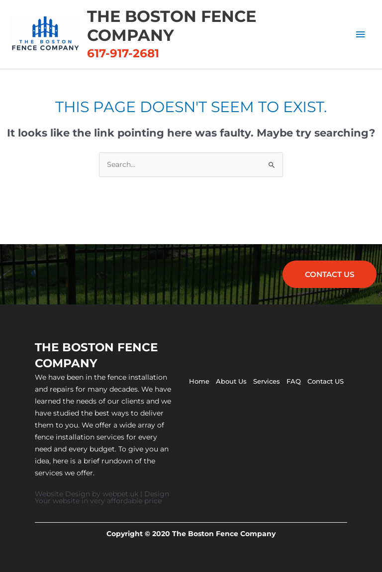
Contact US (325, 381)
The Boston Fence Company (171, 25)
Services (266, 381)
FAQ (293, 381)
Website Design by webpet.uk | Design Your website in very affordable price (102, 497)
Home (199, 381)
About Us (231, 381)
